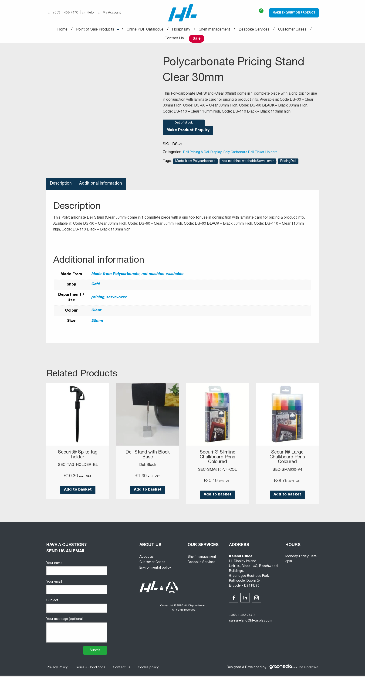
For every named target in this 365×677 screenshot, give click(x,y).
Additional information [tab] (101, 186)
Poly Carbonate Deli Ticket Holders (250, 154)
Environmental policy (155, 569)
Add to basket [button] (78, 492)
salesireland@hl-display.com (250, 622)
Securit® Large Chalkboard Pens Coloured (287, 459)
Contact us (121, 669)
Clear (96, 313)
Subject (76, 607)
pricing (98, 300)
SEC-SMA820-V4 (287, 472)
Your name (76, 570)
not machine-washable (163, 276)
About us (146, 558)
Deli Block (147, 467)
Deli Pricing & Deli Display (202, 154)
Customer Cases (292, 30)
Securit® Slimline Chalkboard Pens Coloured (217, 459)
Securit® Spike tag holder (77, 457)
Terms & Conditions (89, 669)
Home (62, 30)
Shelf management (214, 30)
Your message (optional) (76, 631)
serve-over (116, 300)
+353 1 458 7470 (241, 617)
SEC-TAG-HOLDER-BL (78, 467)
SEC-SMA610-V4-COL (217, 472)
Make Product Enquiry (188, 132)
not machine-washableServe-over (248, 163)
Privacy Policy (56, 669)
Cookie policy (147, 669)
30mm (97, 323)
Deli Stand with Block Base (148, 457)
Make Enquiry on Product (294, 12)
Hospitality (181, 30)
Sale (197, 39)
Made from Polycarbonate (195, 163)
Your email (76, 589)
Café (95, 287)
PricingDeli (288, 163)
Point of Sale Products (95, 30)
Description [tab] (61, 186)
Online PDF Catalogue (145, 30)
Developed (253, 669)
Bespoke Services (254, 30)
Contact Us (174, 39)
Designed (234, 669)
